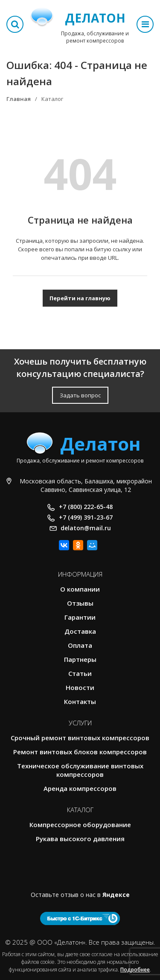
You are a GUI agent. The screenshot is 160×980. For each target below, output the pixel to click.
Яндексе (116, 895)
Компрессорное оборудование (80, 824)
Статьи (80, 673)
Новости (80, 687)
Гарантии (80, 617)
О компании (80, 589)
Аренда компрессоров (80, 788)
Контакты (80, 701)
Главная (18, 99)
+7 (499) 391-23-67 (86, 517)
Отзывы (80, 603)
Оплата (80, 645)
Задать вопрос (80, 395)
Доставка (80, 631)
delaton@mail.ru (86, 528)
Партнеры (80, 659)
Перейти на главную (80, 298)
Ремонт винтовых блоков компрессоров (80, 751)
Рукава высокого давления (80, 838)
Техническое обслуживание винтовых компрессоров (80, 770)
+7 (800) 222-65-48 (86, 507)
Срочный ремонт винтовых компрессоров (80, 737)
